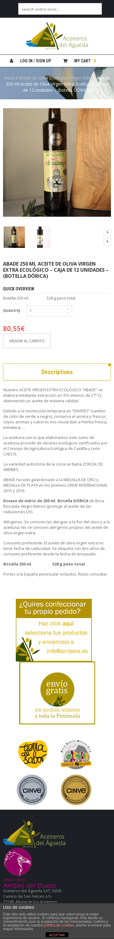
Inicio (10, 78)
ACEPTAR (57, 935)
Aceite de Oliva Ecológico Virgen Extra (56, 78)
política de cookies (59, 925)
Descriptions (57, 372)
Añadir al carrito (27, 341)
